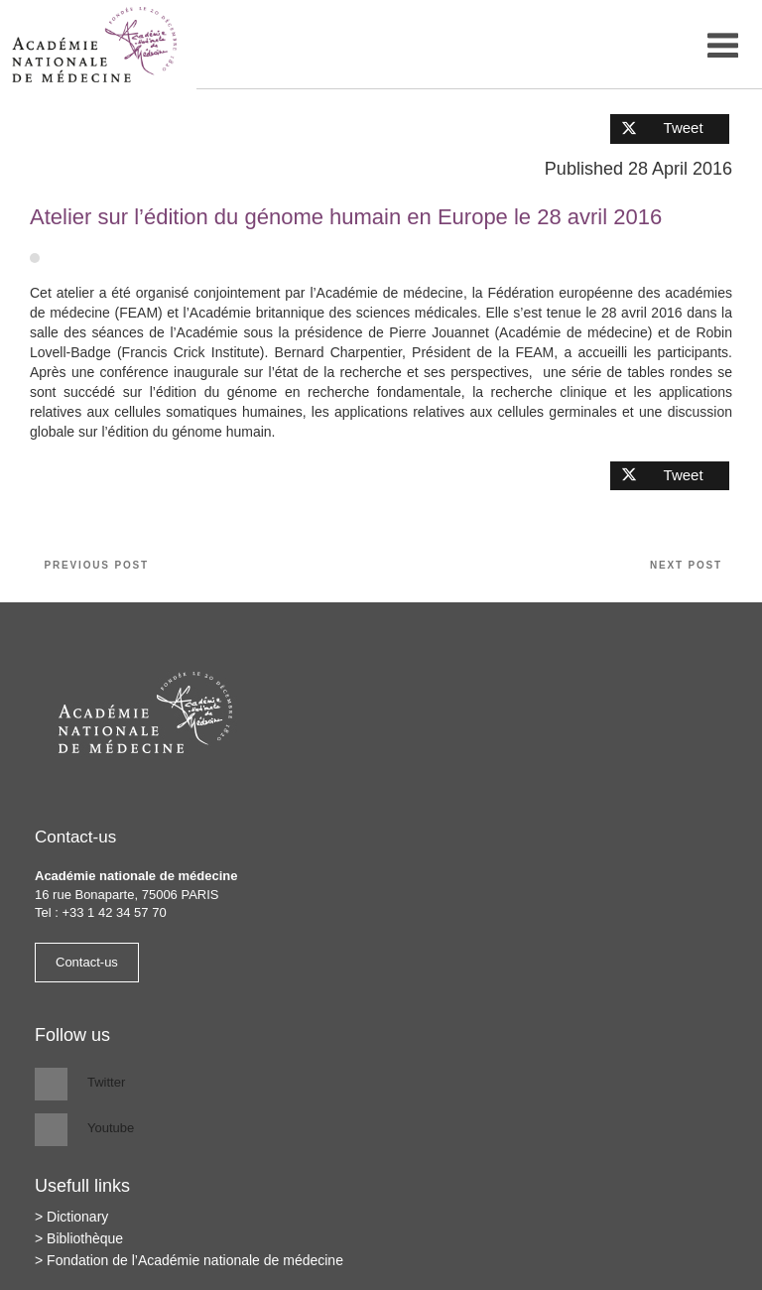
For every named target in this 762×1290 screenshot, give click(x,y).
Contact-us (87, 962)
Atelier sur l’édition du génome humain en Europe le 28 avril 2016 (346, 216)
